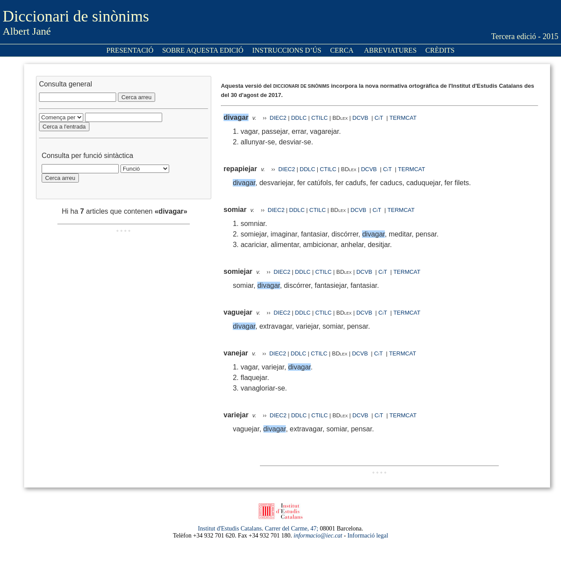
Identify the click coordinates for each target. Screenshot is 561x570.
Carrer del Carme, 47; (291, 528)
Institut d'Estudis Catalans (230, 528)
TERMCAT (403, 118)
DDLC (298, 118)
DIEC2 (278, 118)
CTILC (319, 118)
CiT (378, 118)
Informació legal (368, 535)
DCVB (361, 118)
